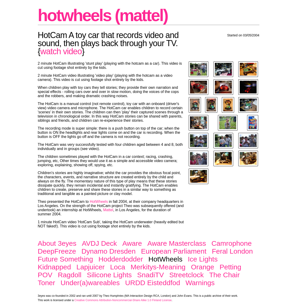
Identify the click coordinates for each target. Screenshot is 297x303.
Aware (132, 243)
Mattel (108, 210)
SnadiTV (150, 275)
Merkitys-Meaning (158, 267)
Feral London (232, 251)
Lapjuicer (90, 267)
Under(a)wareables (90, 283)
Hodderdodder (120, 259)
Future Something (65, 259)
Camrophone (231, 243)
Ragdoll (69, 275)
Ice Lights (203, 259)
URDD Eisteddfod (152, 283)
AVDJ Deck (99, 243)
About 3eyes (57, 243)
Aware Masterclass (176, 243)
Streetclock (186, 275)
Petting (230, 267)
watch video (61, 51)
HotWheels (99, 202)
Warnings (200, 283)
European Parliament (174, 251)
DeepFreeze (57, 251)
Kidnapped (54, 267)
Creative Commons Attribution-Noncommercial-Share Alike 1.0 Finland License (123, 300)
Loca (117, 267)
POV (45, 275)
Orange (202, 267)
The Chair (224, 275)
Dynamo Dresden (108, 251)
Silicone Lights (109, 275)
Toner (46, 283)
